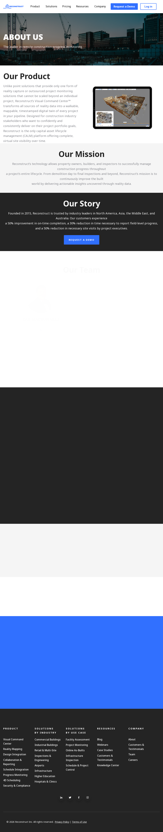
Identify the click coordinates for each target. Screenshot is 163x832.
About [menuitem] (132, 739)
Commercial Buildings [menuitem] (48, 739)
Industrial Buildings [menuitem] (46, 745)
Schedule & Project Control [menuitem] (77, 767)
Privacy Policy (62, 821)
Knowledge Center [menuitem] (108, 765)
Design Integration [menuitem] (14, 754)
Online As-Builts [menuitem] (75, 750)
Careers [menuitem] (133, 759)
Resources (84, 6)
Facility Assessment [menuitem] (78, 739)
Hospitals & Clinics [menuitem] (46, 781)
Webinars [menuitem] (102, 744)
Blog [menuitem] (99, 739)
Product (36, 6)
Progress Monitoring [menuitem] (15, 774)
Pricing (66, 6)
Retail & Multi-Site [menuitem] (45, 750)
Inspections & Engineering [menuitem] (43, 758)
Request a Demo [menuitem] (124, 6)
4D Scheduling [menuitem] (11, 780)
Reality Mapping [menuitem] (12, 749)
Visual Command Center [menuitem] (13, 741)
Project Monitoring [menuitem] (77, 745)
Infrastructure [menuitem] (43, 770)
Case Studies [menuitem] (105, 750)
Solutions (53, 6)
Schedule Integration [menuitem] (16, 769)
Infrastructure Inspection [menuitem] (74, 758)
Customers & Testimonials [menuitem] (105, 757)
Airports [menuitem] (39, 765)
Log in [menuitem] (148, 6)
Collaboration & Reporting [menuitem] (12, 762)
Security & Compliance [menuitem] (16, 785)
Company (101, 6)
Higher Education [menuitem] (45, 776)
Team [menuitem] (131, 754)
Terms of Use (79, 821)
